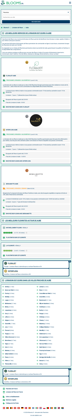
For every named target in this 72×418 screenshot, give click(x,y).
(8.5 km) (12, 337)
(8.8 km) (45, 344)
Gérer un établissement (12, 396)
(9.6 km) (11, 354)
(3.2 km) (12, 290)
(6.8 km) (44, 317)
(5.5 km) (46, 303)
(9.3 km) (45, 347)
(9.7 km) (9, 360)
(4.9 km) (9, 300)
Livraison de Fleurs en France (14, 392)
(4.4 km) (9, 297)
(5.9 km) (9, 307)
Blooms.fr (6, 27)
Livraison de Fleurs (17, 27)
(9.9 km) (11, 364)
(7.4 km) (44, 320)
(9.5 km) (10, 350)
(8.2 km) (45, 333)
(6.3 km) (10, 310)
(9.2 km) (9, 347)
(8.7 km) (10, 340)
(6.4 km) (9, 313)
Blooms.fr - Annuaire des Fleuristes (38, 412)
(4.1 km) (47, 293)
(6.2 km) (44, 307)
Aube (27, 27)
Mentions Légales (11, 400)
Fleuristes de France (12, 388)
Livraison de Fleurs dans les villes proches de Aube (28, 280)
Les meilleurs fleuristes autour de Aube (23, 221)
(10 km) (43, 364)
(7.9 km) (9, 327)
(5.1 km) (45, 300)
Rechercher (36, 21)
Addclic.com (38, 415)
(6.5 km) (9, 317)
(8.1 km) (44, 330)
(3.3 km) (9, 293)
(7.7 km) (10, 323)
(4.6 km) (44, 297)
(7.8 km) (44, 323)
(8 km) (9, 330)
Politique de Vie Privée (12, 403)
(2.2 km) (43, 286)
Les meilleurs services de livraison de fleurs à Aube (28, 33)
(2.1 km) (9, 286)
